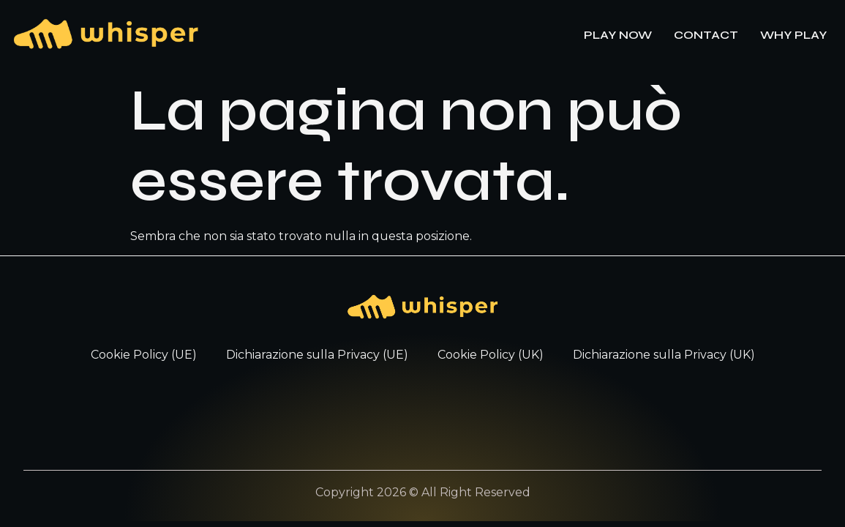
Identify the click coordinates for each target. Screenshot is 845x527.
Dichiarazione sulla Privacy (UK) (664, 355)
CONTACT (706, 35)
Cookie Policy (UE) (144, 355)
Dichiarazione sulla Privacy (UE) (317, 355)
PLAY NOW (618, 35)
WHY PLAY (793, 35)
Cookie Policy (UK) (490, 355)
